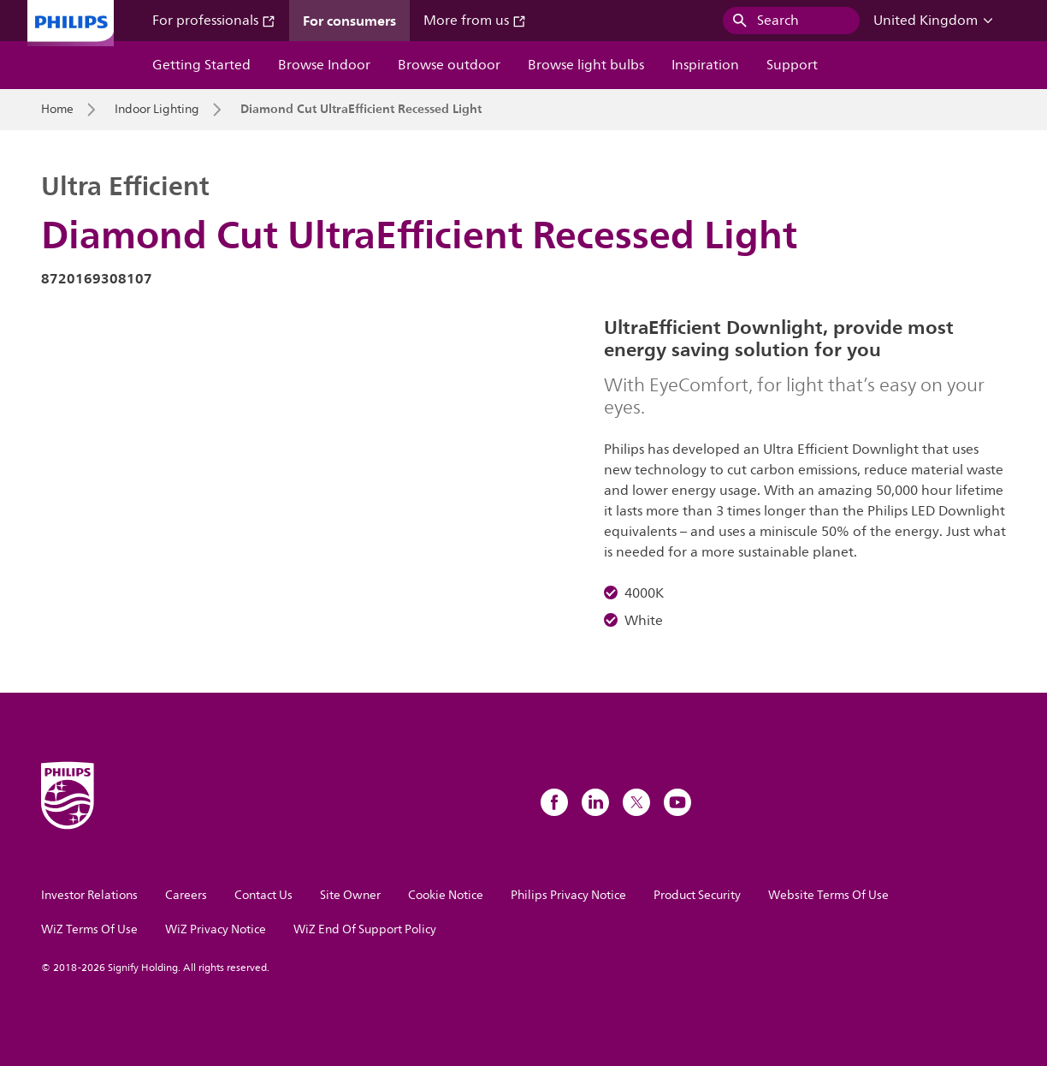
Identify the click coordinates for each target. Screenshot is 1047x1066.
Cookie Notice (445, 895)
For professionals (213, 20)
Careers (186, 895)
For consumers (349, 20)
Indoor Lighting (157, 109)
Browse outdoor (449, 65)
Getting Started (201, 65)
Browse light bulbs (586, 65)
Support (792, 65)
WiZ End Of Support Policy (364, 929)
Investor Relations (89, 895)
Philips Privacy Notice (568, 895)
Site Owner (350, 895)
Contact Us (263, 895)
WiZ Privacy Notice (215, 929)
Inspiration (705, 65)
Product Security (697, 895)
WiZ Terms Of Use (89, 929)
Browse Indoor (324, 65)
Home (57, 109)
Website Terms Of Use (828, 895)
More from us (474, 20)
